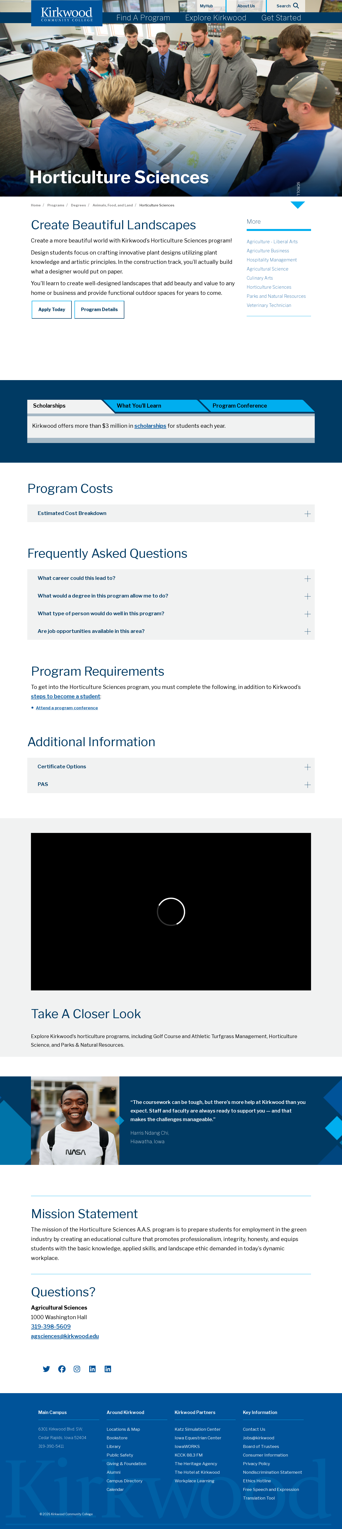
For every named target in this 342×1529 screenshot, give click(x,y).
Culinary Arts (260, 278)
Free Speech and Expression (271, 1491)
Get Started (281, 17)
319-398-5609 (51, 1328)
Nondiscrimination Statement (272, 1474)
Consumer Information (265, 1456)
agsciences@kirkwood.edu (65, 1337)
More (254, 222)
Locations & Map (123, 1431)
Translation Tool (259, 1499)
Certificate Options (64, 768)
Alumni (113, 1474)
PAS (45, 785)
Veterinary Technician (269, 305)
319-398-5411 (51, 1448)
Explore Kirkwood (215, 17)
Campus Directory (124, 1482)
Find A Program (143, 17)
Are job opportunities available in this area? (94, 632)
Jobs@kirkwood (258, 1439)
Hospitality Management (272, 259)
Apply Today (51, 309)
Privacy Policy (256, 1465)
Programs (55, 205)
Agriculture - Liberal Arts (272, 241)
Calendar (115, 1491)
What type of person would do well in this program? (105, 615)
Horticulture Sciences (269, 287)
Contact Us (254, 1431)
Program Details (99, 309)
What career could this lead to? (79, 581)
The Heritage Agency (196, 1465)
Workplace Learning (194, 1482)
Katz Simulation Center (198, 1431)
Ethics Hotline (257, 1482)
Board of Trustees (261, 1448)
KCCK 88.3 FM (189, 1456)
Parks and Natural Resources (276, 296)
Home (36, 205)
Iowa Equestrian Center (198, 1439)
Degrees (78, 205)
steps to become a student (65, 698)
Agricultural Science (267, 269)
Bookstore (117, 1439)
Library (114, 1448)
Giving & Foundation (126, 1465)
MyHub (206, 6)
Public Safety (120, 1456)
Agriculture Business (268, 250)
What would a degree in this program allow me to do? (107, 598)
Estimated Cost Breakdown (75, 516)
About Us (246, 6)
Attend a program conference (67, 709)
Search (286, 6)
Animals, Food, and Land (113, 205)
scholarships (150, 427)
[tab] (64, 407)
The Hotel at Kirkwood (197, 1474)
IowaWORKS (187, 1448)
